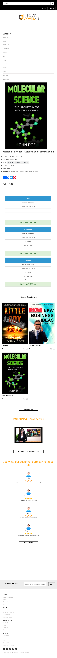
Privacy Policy (6, 643)
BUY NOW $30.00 (28, 284)
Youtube (5, 630)
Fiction (4, 60)
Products (5, 600)
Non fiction (6, 79)
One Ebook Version (28, 203)
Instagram (5, 628)
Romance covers (7, 638)
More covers (28, 409)
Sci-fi (4, 56)
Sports (4, 71)
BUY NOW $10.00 (28, 223)
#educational (25, 162)
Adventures (6, 64)
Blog (4, 604)
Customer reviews (8, 597)
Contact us (6, 602)
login (44, 8)
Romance (5, 37)
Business (5, 75)
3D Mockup (28, 241)
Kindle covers (6, 615)
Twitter (4, 625)
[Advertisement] (28, 563)
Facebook (5, 623)
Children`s (6, 45)
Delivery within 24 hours (28, 207)
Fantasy (5, 52)
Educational (6, 48)
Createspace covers (8, 612)
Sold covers (6, 636)
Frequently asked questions (28, 452)
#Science (17, 162)
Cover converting (7, 617)
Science (5, 68)
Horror (4, 41)
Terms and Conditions (8, 645)
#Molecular (10, 162)
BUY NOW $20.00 (28, 253)
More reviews (28, 543)
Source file (28, 280)
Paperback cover (28, 245)
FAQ (4, 640)
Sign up (51, 8)
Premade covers (7, 610)
